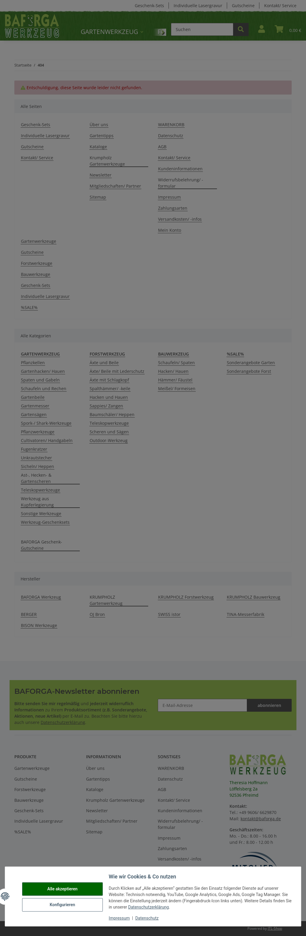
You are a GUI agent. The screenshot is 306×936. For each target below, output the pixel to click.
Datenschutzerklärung (156, 907)
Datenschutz (148, 918)
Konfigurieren (63, 904)
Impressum (120, 918)
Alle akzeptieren (63, 889)
